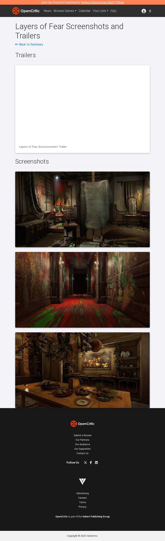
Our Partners (82, 439)
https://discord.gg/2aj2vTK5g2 (102, 2)
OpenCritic (61, 516)
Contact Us (82, 453)
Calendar (86, 11)
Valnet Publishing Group (96, 516)
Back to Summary (29, 44)
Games (64, 11)
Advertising (82, 493)
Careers (82, 497)
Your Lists (100, 11)
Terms (82, 502)
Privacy (82, 506)
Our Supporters (82, 448)
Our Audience (82, 444)
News (48, 11)
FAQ (115, 11)
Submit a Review (82, 435)
